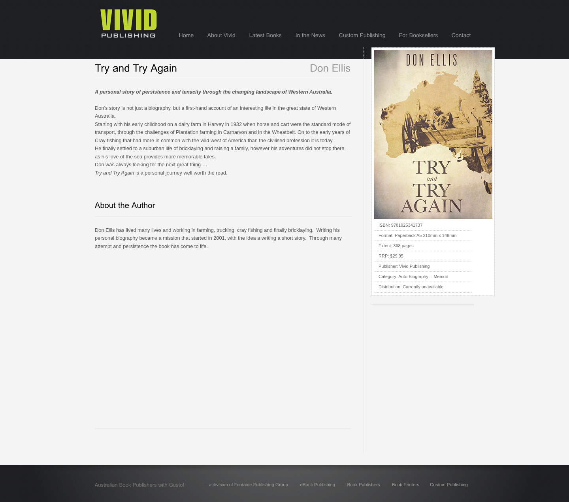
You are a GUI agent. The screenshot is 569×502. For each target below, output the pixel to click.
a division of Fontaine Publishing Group (248, 484)
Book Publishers (363, 484)
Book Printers (405, 484)
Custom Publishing (449, 484)
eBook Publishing (317, 484)
